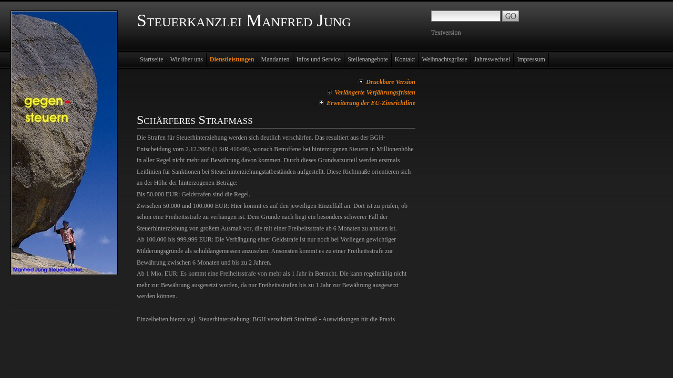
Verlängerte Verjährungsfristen (374, 92)
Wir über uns (186, 59)
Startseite (152, 59)
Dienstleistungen (232, 59)
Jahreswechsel (492, 59)
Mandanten (275, 59)
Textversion (446, 32)
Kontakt (405, 59)
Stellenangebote (368, 59)
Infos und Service (319, 59)
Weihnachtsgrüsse (444, 59)
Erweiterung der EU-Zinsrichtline (371, 103)
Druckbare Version (390, 82)
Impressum (531, 59)
